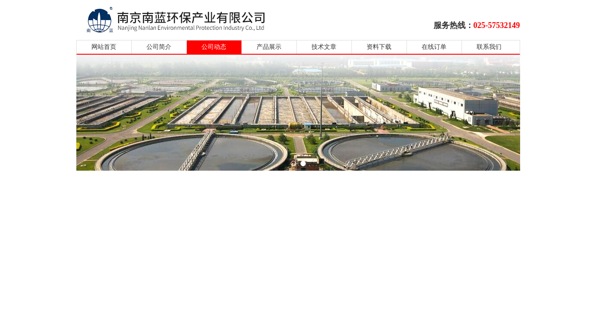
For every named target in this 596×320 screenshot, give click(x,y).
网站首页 (103, 47)
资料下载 (379, 47)
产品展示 (269, 47)
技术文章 (324, 47)
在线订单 (434, 47)
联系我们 (489, 47)
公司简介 (158, 47)
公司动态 (213, 47)
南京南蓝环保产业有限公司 (184, 19)
